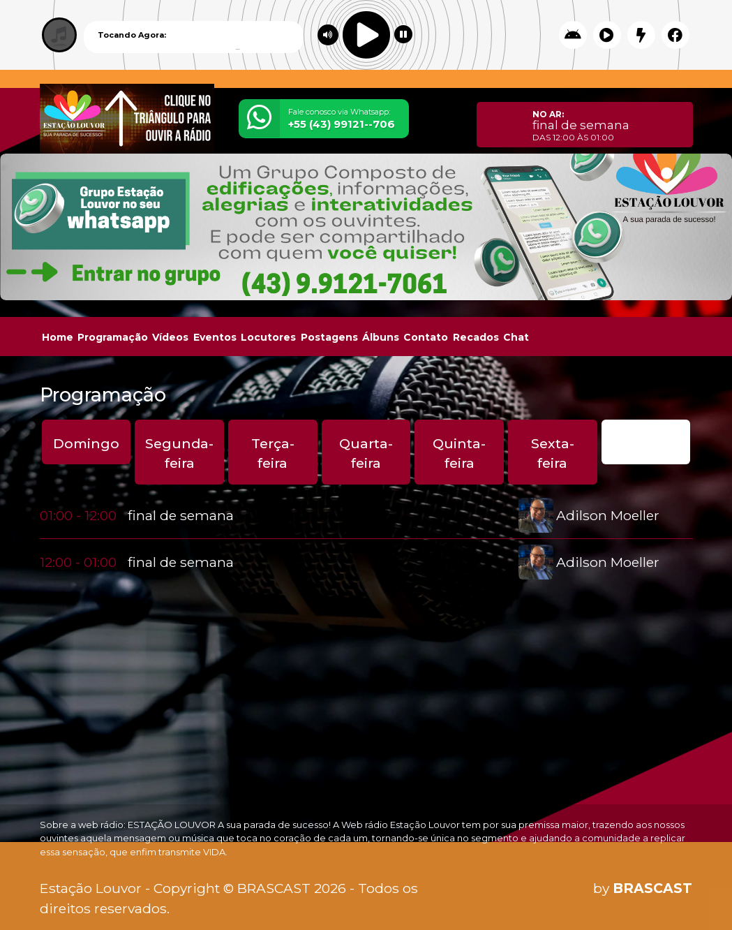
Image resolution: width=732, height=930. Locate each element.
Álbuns (380, 337)
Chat (516, 337)
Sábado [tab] (645, 443)
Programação (112, 337)
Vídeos (170, 337)
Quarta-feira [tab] (366, 453)
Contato (425, 337)
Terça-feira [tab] (272, 453)
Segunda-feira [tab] (179, 453)
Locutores (268, 337)
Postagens (329, 337)
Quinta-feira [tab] (459, 453)
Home (57, 337)
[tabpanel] (366, 538)
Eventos (215, 337)
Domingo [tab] (86, 443)
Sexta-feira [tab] (552, 453)
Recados (476, 337)
